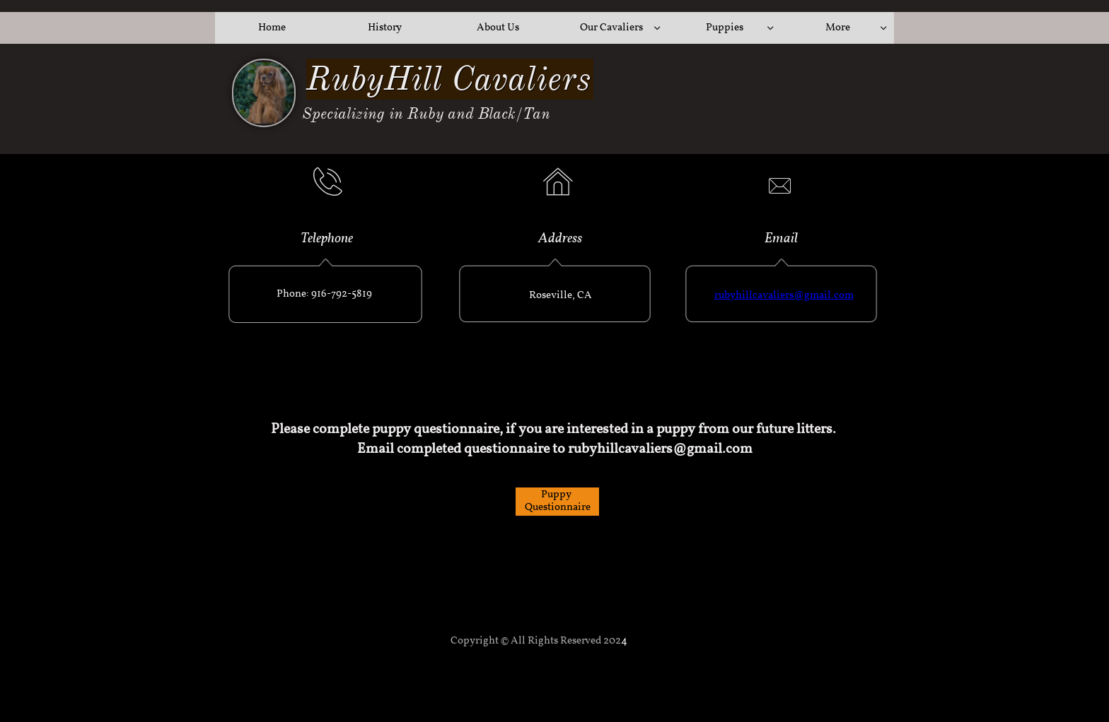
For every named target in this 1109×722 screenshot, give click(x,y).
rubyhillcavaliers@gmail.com (784, 295)
